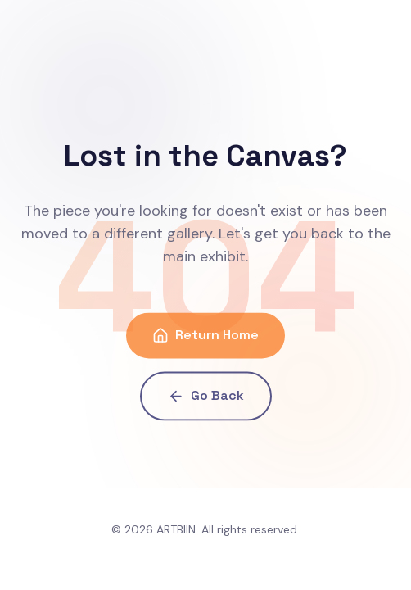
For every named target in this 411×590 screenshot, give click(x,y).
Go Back (206, 397)
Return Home (205, 337)
